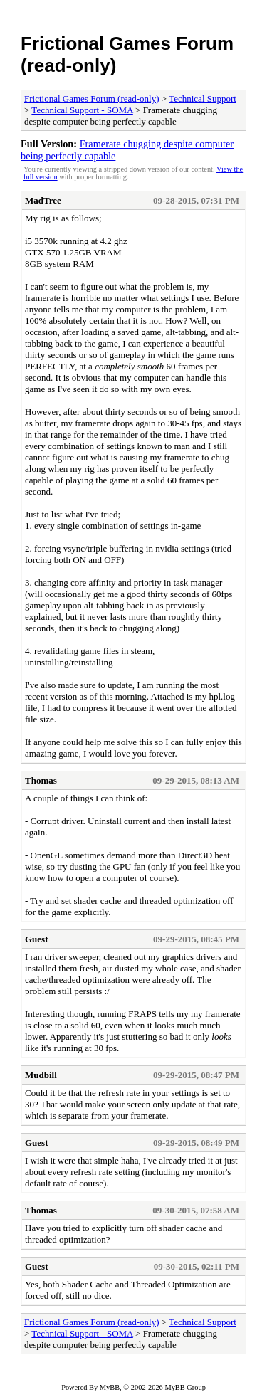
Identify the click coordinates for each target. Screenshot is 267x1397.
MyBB (110, 1387)
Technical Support (202, 98)
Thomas (41, 780)
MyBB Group (184, 1387)
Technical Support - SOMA (81, 110)
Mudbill (41, 1075)
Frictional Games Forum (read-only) (91, 98)
